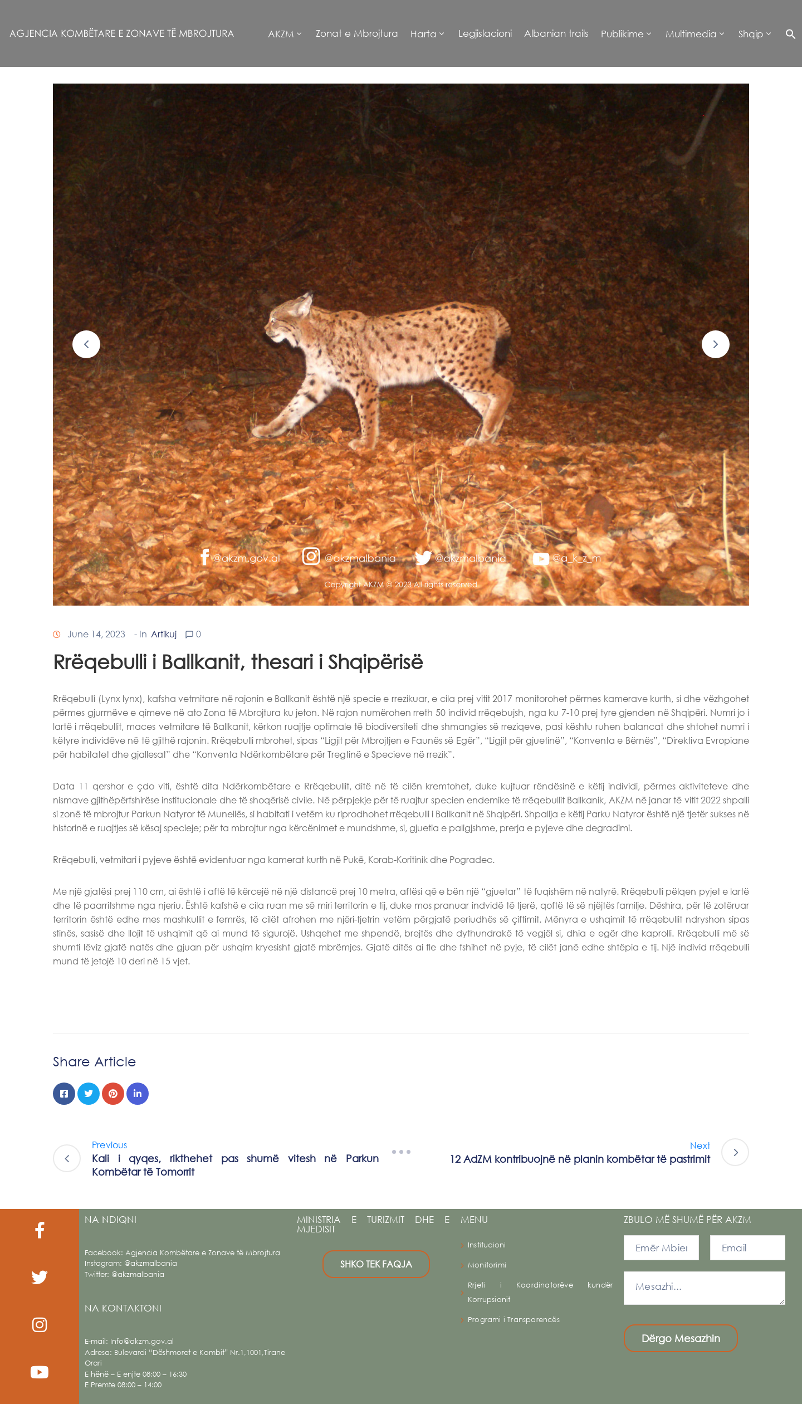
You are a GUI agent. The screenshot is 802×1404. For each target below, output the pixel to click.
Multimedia (691, 34)
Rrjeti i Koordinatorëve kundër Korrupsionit (540, 1292)
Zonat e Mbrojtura (357, 33)
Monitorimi (487, 1265)
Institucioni (487, 1245)
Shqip (751, 34)
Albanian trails (556, 33)
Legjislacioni (485, 33)
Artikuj (164, 634)
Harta (423, 34)
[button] (787, 33)
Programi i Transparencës (514, 1319)
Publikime (622, 34)
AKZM (281, 34)
